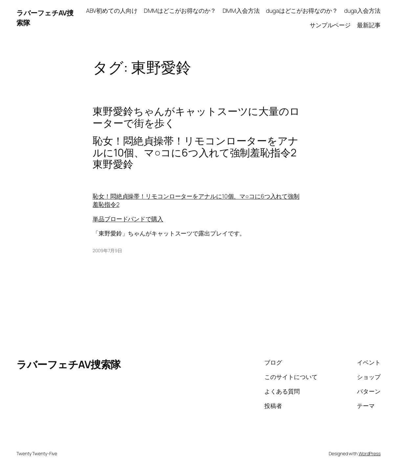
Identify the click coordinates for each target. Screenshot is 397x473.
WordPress (370, 453)
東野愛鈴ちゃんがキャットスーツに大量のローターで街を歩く (196, 116)
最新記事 (369, 25)
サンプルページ (330, 25)
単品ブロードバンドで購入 (128, 219)
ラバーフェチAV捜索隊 (68, 364)
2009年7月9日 (107, 250)
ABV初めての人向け (111, 10)
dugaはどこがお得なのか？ (302, 10)
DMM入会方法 (241, 10)
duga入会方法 (362, 10)
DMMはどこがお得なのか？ (180, 10)
